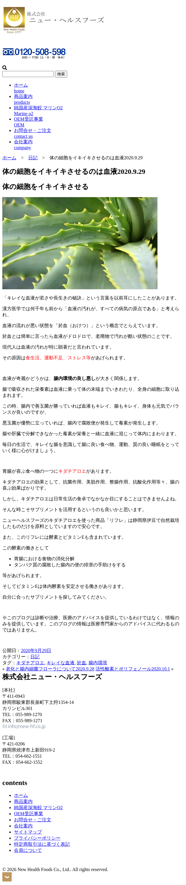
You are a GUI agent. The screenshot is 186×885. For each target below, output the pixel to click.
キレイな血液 (61, 662)
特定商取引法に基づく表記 (42, 844)
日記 (33, 157)
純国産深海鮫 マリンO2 (38, 807)
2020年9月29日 (36, 650)
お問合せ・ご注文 (32, 819)
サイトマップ (28, 831)
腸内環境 (97, 662)
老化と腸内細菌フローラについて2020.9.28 (50, 668)
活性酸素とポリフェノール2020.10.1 (132, 668)
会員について (28, 850)
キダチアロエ (30, 662)
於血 (81, 662)
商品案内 (23, 801)
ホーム (9, 157)
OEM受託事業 (28, 813)
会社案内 (23, 825)
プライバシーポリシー (37, 838)
